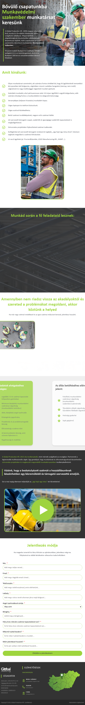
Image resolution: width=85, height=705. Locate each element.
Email (5, 573)
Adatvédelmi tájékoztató (76, 702)
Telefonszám (8, 583)
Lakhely (6, 593)
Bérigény (6, 612)
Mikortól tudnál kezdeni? (12, 632)
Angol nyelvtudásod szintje (13, 603)
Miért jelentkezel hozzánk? (13, 642)
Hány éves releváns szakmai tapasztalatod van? (21, 622)
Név (4, 563)
